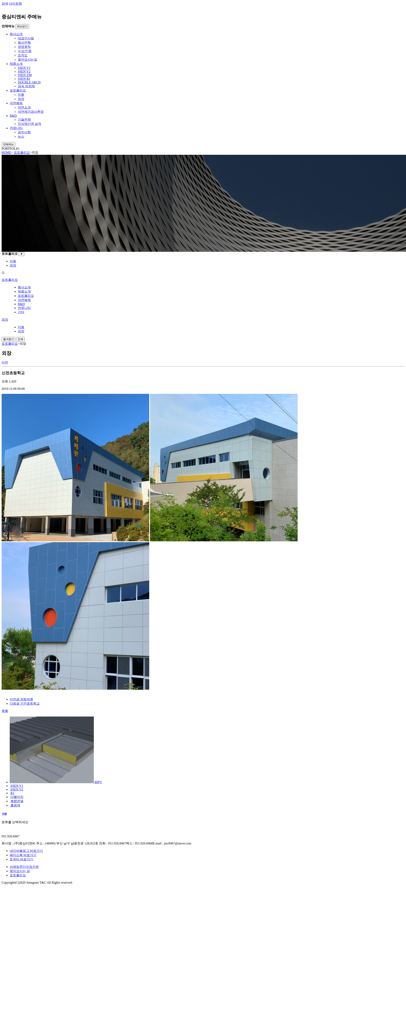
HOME (6, 152)
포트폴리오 (18, 875)
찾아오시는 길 (20, 871)
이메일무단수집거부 (24, 866)
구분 (4, 813)
